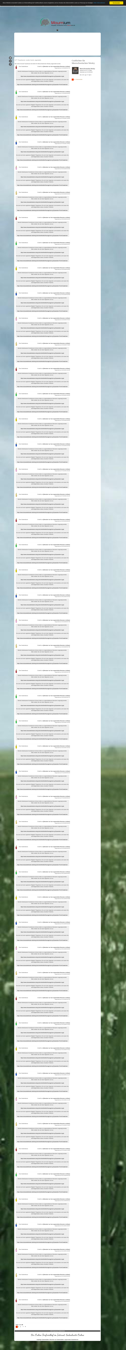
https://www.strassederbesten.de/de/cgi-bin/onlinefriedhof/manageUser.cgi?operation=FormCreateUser (42, 84)
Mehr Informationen (9, 5)
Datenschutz (62, 1331)
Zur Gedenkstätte (77, 80)
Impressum (55, 1331)
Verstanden (116, 3)
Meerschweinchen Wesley (87, 68)
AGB (51, 1331)
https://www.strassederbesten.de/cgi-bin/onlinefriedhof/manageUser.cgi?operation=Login (42, 76)
